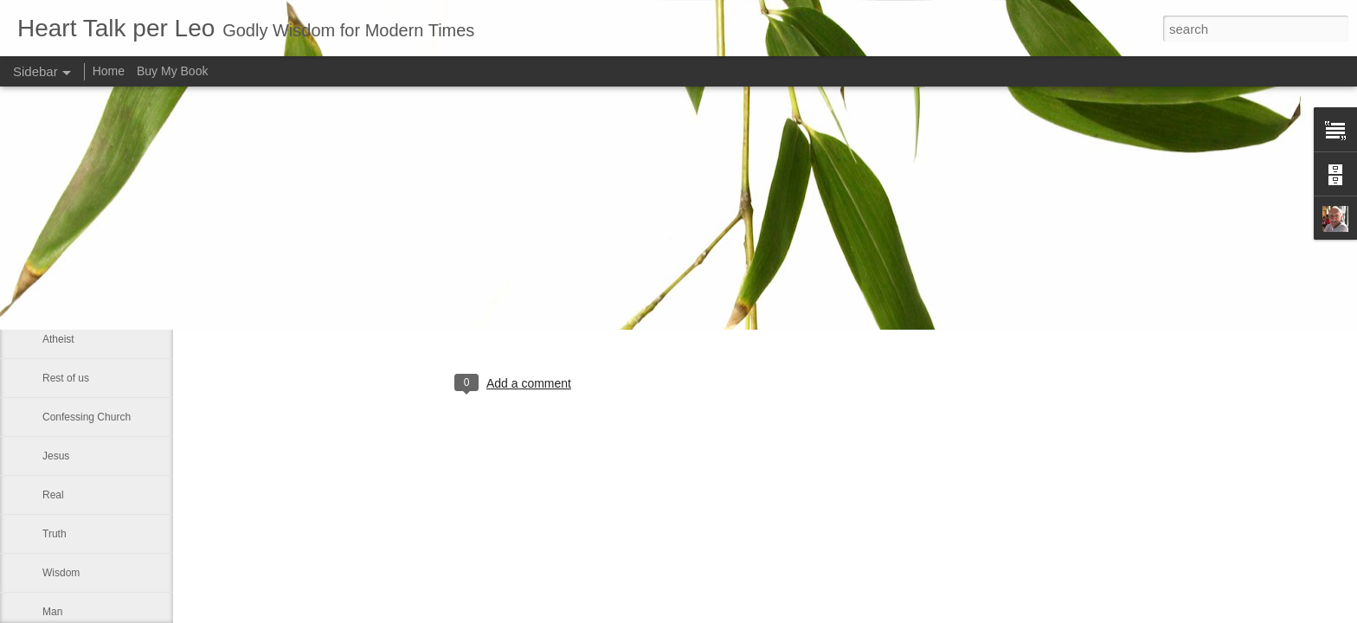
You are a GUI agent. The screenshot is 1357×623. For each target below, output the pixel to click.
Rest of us (65, 378)
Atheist (58, 339)
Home (109, 71)
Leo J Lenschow (602, 312)
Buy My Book (172, 71)
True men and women (92, 261)
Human (59, 300)
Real (53, 495)
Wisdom (61, 573)
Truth (54, 534)
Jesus (55, 456)
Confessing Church (86, 417)
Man (52, 612)
